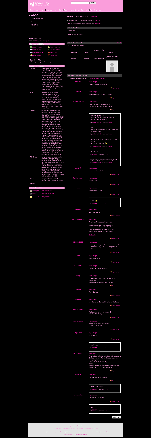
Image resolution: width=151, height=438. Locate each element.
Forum (66, 10)
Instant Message (36, 52)
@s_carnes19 (46, 197)
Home (31, 10)
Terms (71, 432)
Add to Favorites (54, 47)
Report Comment (115, 88)
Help (110, 2)
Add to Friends (36, 47)
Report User (53, 55)
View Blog (93, 16)
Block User (52, 52)
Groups (71, 10)
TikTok (33, 194)
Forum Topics (44, 41)
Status (97, 432)
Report (110, 122)
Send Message (36, 49)
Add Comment (100, 78)
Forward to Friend (54, 49)
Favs (82, 10)
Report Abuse (91, 432)
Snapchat (34, 197)
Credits (63, 432)
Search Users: (65, 2)
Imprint (80, 432)
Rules (52, 432)
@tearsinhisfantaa (47, 190)
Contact (85, 432)
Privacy (75, 432)
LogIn (114, 2)
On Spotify (92, 235)
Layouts (77, 10)
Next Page (116, 417)
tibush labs (80, 426)
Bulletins (60, 10)
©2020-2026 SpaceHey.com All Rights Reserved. (75, 434)
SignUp (119, 2)
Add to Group (35, 55)
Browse (37, 10)
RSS (67, 432)
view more (97, 20)
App (91, 10)
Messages (49, 10)
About (100, 10)
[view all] (119, 42)
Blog (55, 10)
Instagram (34, 191)
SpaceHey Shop (104, 432)
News (48, 432)
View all (92, 78)
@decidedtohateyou (48, 193)
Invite (87, 10)
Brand (59, 432)
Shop (95, 10)
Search (93, 2)
